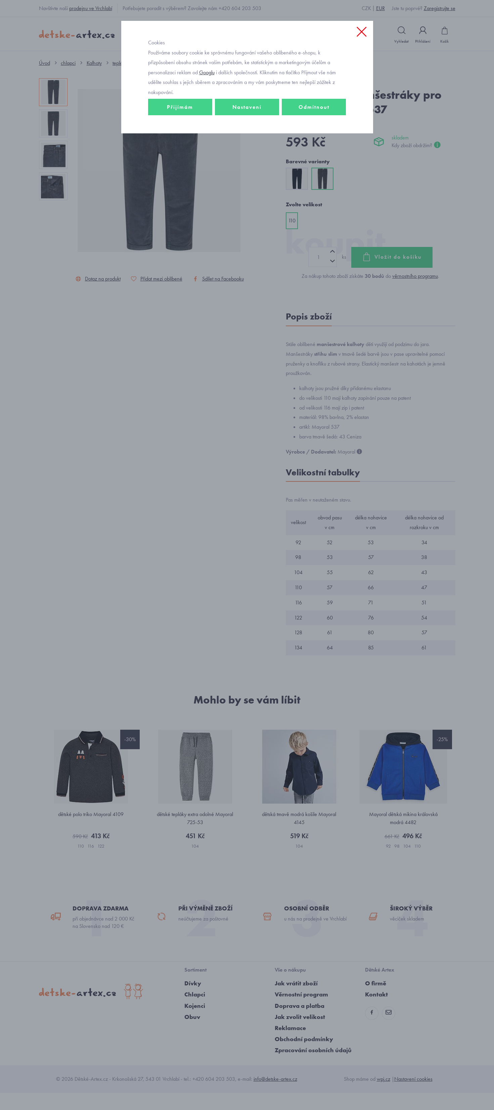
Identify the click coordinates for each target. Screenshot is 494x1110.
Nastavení (247, 136)
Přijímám (180, 136)
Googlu (207, 101)
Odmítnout (314, 136)
